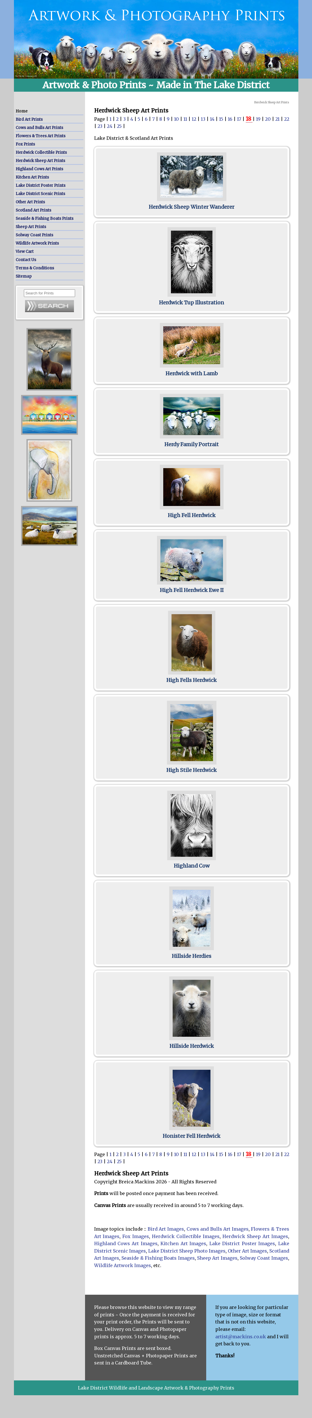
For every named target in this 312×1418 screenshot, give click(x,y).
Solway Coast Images (264, 1258)
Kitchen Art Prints (32, 177)
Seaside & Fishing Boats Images (158, 1258)
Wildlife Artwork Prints (37, 243)
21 (278, 119)
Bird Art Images (166, 1229)
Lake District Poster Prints (40, 185)
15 (221, 119)
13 (203, 119)
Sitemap (24, 276)
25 (120, 126)
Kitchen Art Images (183, 1243)
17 (239, 119)
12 (194, 119)
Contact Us (26, 259)
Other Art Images (247, 1251)
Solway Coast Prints (34, 235)
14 (213, 119)
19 (259, 119)
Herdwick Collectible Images (186, 1236)
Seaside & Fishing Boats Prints (44, 218)
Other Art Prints (30, 202)
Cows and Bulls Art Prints (39, 127)
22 (286, 119)
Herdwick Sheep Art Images (255, 1236)
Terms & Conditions (35, 268)
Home (22, 111)
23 (101, 126)
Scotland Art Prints (33, 210)
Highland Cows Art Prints (39, 169)
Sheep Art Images (217, 1258)
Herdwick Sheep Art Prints (40, 160)
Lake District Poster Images (242, 1243)
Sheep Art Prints (31, 226)
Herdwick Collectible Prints (41, 152)
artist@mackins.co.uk (240, 1336)
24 (110, 126)
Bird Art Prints (29, 119)
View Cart (25, 251)
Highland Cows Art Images (126, 1243)
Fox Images (135, 1236)
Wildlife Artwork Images (122, 1265)
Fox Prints (25, 144)
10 (177, 119)
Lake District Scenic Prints (40, 193)
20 (268, 119)
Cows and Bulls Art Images (218, 1229)
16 (231, 119)
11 (185, 119)
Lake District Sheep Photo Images (187, 1251)
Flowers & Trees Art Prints (40, 136)
